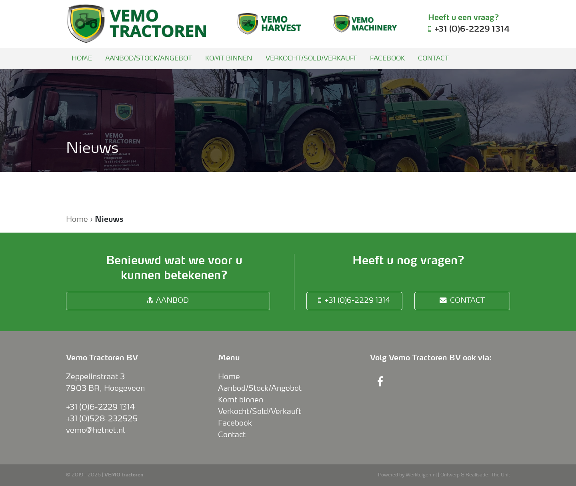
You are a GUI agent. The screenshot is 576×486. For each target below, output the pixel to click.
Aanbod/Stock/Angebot (148, 58)
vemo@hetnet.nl (95, 430)
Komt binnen (228, 58)
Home (82, 58)
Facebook (387, 58)
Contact (433, 58)
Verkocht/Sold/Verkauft (311, 58)
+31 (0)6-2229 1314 (354, 300)
